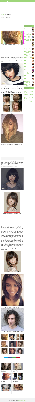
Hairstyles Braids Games (4, 381)
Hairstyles (2, 17)
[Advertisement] (17, 8)
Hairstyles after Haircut (15, 370)
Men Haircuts (31, 97)
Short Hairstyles (26, 100)
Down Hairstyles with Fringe (4, 370)
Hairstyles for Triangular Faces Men (28, 79)
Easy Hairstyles (26, 94)
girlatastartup (4, 1)
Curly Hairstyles (31, 91)
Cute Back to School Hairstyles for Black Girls (28, 40)
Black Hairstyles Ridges (15, 381)
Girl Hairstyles (31, 94)
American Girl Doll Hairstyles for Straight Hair (28, 72)
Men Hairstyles (31, 99)
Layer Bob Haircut (28, 63)
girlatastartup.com (20, 400)
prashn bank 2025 (24, 400)
